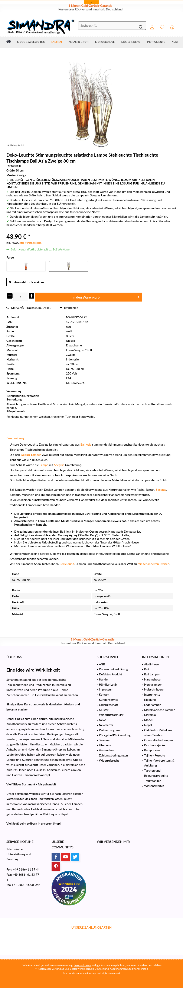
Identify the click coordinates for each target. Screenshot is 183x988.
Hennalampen (153, 684)
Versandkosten (82, 965)
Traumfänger (152, 780)
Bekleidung (66, 564)
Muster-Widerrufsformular (111, 712)
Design (25, 454)
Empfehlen (69, 307)
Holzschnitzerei (154, 689)
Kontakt (104, 694)
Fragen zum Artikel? (36, 307)
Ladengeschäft (108, 704)
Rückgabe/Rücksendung (115, 735)
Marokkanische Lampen (159, 710)
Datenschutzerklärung (113, 669)
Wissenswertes (154, 786)
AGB (102, 664)
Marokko (150, 714)
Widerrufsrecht (109, 760)
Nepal (148, 725)
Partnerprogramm (110, 730)
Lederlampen (152, 704)
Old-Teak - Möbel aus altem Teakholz (158, 732)
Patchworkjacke (154, 745)
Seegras (59, 465)
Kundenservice (108, 699)
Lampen (36, 454)
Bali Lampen (152, 674)
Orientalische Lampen (158, 740)
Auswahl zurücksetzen (26, 281)
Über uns (105, 745)
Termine (104, 740)
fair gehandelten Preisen (153, 564)
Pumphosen (152, 750)
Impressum (106, 689)
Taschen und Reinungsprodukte (156, 773)
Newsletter (106, 725)
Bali (82, 444)
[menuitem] (172, 27)
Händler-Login (108, 684)
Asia (88, 444)
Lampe (44, 465)
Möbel (148, 720)
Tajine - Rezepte (154, 755)
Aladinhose (151, 664)
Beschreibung (15, 438)
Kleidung (150, 699)
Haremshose (152, 679)
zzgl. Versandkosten (31, 242)
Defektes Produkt (110, 674)
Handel (103, 679)
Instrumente (152, 694)
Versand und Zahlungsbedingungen (113, 752)
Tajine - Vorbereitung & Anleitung (159, 763)
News (103, 720)
